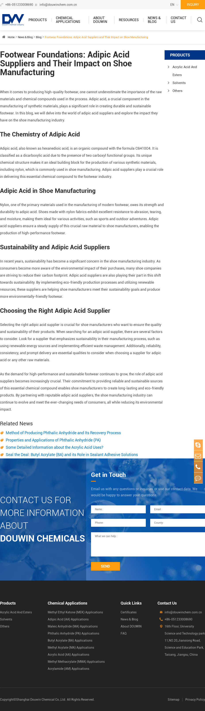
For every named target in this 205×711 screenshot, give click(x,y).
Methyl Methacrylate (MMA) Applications (76, 661)
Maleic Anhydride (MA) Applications (73, 626)
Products (37, 20)
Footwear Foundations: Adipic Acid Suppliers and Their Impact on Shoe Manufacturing (96, 37)
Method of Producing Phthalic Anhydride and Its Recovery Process (63, 432)
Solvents (179, 83)
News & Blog (154, 20)
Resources (129, 20)
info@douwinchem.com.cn (58, 4)
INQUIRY (193, 4)
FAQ (124, 633)
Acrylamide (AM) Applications (68, 668)
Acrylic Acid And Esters (185, 71)
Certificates (129, 612)
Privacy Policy (195, 699)
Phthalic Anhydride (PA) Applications (73, 633)
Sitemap (173, 699)
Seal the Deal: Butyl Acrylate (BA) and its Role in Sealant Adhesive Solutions (72, 454)
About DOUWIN (100, 20)
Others (177, 91)
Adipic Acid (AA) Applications (68, 619)
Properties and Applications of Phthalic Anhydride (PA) (53, 440)
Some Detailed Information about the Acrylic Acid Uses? (54, 447)
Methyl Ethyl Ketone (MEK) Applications (75, 612)
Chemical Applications (68, 20)
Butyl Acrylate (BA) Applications (70, 640)
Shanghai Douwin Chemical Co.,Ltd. (41, 699)
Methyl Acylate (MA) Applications (71, 647)
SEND (105, 566)
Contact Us (178, 20)
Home (11, 37)
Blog (39, 37)
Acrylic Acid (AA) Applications (68, 654)
